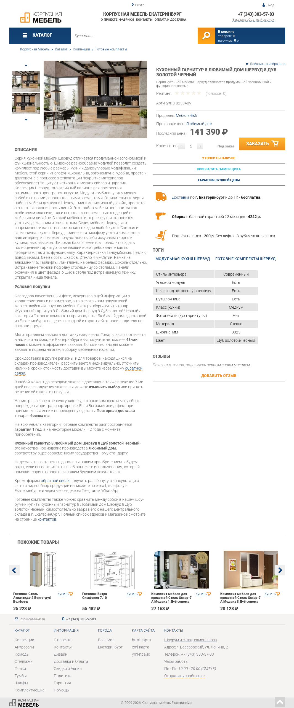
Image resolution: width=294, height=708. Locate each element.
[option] (95, 99)
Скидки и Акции (68, 668)
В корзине (226, 32)
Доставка (180, 197)
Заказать (262, 143)
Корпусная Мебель (34, 49)
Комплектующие (29, 690)
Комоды (22, 654)
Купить (62, 594)
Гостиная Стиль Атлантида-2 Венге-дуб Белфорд (32, 598)
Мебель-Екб (186, 115)
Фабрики (126, 19)
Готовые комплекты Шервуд (245, 259)
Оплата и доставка (170, 19)
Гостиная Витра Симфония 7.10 (94, 596)
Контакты (144, 19)
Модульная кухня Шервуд (182, 259)
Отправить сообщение (184, 676)
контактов (47, 519)
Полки (20, 668)
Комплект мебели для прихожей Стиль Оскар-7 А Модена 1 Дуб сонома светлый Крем (171, 599)
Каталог (61, 49)
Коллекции (81, 49)
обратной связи (55, 480)
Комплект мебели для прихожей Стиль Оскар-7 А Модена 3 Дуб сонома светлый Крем (240, 599)
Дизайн (60, 654)
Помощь (61, 690)
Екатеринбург (110, 647)
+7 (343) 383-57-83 (256, 14)
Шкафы (21, 683)
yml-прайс (141, 654)
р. (237, 40)
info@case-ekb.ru (32, 619)
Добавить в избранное (267, 64)
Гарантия (62, 683)
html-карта (141, 640)
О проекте (109, 19)
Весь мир (106, 640)
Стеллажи (24, 661)
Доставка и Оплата (71, 661)
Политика (62, 676)
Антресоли (24, 647)
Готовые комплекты (111, 49)
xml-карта (140, 647)
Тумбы (21, 676)
